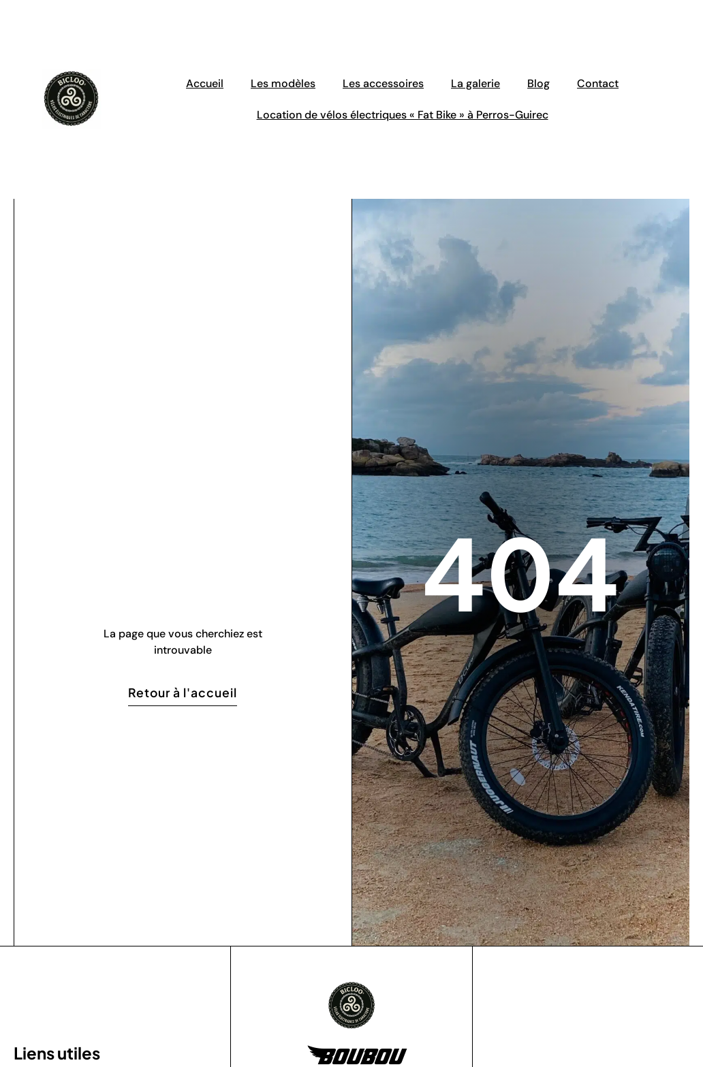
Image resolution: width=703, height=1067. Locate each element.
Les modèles (283, 83)
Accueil (204, 83)
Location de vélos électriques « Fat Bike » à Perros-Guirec (402, 115)
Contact (598, 83)
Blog (538, 83)
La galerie (475, 83)
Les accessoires (383, 83)
